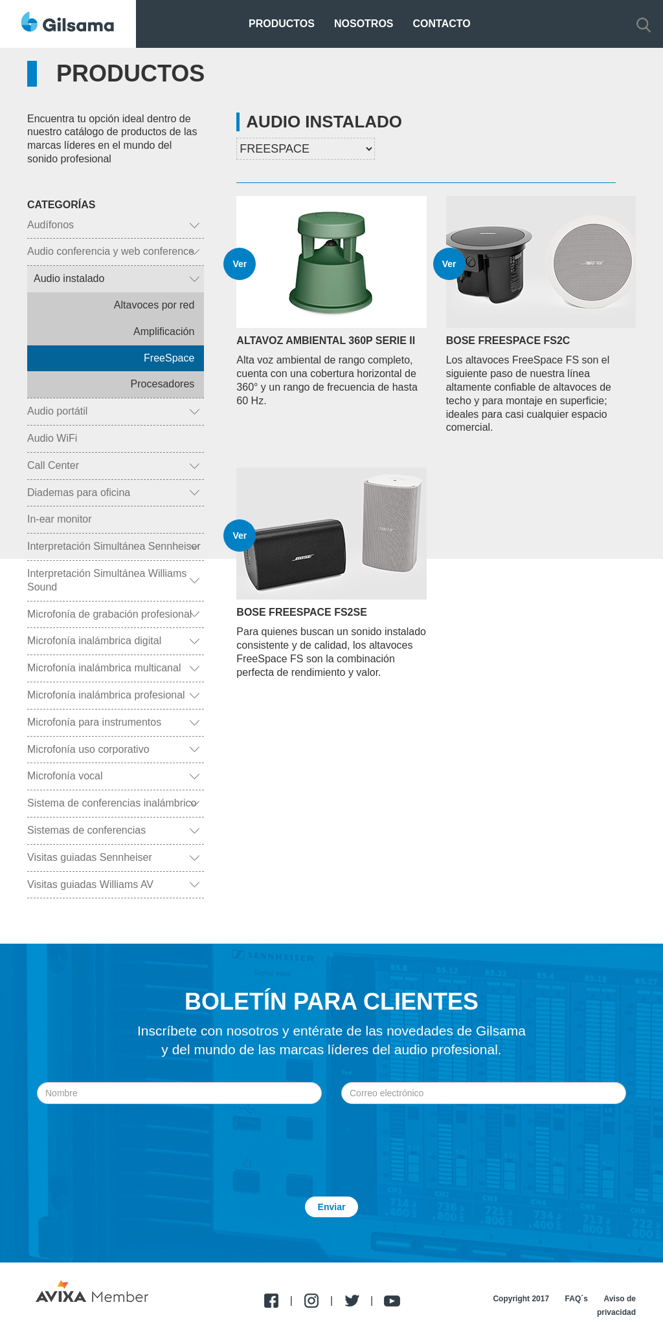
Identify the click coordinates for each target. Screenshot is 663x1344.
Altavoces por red (154, 304)
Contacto (442, 23)
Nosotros (364, 23)
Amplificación (163, 331)
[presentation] (331, 1136)
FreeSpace (169, 357)
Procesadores (163, 383)
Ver (239, 264)
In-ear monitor (59, 519)
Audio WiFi (52, 438)
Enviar (332, 1207)
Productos (282, 23)
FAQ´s (576, 1298)
